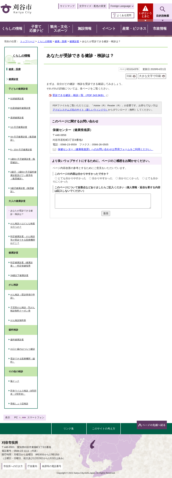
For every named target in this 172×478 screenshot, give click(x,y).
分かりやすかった (102, 178)
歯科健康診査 (17, 339)
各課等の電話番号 (51, 466)
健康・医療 (61, 41)
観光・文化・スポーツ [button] (60, 29)
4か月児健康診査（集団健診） (23, 138)
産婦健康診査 (17, 117)
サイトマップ (67, 6)
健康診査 (74, 41)
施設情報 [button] (85, 28)
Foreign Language (121, 6)
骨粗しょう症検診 (19, 403)
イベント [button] (109, 28)
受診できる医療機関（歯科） (22, 360)
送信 (105, 213)
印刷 (129, 76)
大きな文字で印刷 (150, 75)
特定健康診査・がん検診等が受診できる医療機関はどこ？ (22, 239)
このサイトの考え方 (103, 428)
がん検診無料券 (18, 320)
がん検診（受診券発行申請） (22, 296)
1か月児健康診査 (18, 127)
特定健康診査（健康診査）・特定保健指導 (21, 264)
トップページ (27, 41)
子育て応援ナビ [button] (36, 29)
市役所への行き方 (13, 466)
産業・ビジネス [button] (134, 28)
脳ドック (14, 381)
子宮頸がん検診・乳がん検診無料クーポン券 (22, 309)
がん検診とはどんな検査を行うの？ (22, 225)
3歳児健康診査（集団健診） (22, 190)
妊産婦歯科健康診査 (20, 108)
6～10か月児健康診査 (21, 149)
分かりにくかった (129, 178)
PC (16, 417)
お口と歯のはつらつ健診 (22, 349)
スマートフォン (35, 417)
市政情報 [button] (160, 28)
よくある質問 (124, 15)
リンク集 (68, 428)
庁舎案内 (32, 466)
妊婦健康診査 (17, 98)
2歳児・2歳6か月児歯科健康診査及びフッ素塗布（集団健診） (23, 175)
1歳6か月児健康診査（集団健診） (22, 161)
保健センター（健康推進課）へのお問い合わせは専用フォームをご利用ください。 (105, 149)
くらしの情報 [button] (12, 28)
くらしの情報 (44, 41)
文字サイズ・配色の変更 (92, 6)
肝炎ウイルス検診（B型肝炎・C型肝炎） (23, 392)
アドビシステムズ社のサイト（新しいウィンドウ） (80, 109)
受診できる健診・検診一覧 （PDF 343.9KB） (80, 95)
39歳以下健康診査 (19, 275)
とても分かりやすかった (72, 178)
